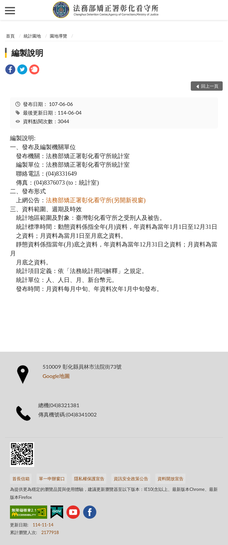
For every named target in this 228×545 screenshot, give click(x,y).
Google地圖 (56, 376)
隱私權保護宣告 (89, 478)
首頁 (10, 36)
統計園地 (32, 36)
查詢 (218, 10)
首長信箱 (21, 478)
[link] (10, 70)
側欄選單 (10, 10)
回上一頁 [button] (209, 86)
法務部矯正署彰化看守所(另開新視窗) (96, 200)
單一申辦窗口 (52, 478)
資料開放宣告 (170, 478)
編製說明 (27, 52)
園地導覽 (58, 36)
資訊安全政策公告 (131, 478)
